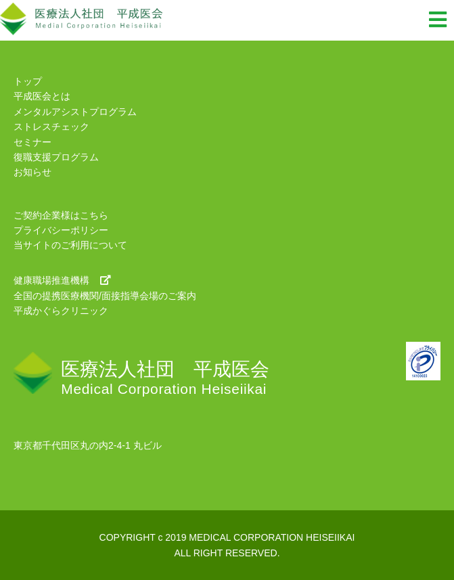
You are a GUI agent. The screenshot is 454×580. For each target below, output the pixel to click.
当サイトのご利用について (70, 245)
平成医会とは (42, 96)
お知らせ (32, 171)
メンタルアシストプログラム (75, 111)
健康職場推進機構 (62, 280)
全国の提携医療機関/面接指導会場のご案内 (105, 295)
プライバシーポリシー (61, 230)
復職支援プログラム (56, 157)
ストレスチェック (51, 126)
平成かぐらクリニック (61, 310)
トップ (28, 81)
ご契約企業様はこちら (61, 215)
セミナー (32, 142)
